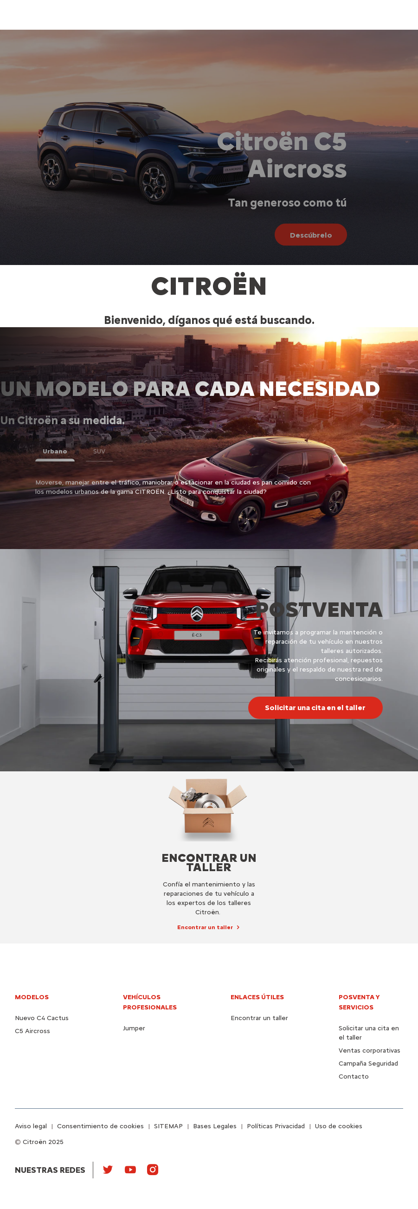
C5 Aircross (32, 1031)
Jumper (134, 1028)
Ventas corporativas (369, 1050)
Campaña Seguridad (368, 1063)
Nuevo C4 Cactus (42, 1018)
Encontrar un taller (259, 1018)
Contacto (354, 1076)
